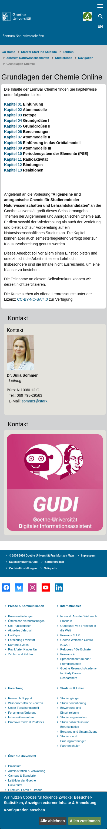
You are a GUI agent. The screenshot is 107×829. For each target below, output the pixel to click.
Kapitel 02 (13, 109)
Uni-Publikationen (19, 625)
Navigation (85, 57)
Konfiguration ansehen (24, 810)
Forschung (16, 688)
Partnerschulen (70, 745)
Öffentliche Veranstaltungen (26, 620)
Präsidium (14, 766)
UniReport (15, 635)
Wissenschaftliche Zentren (25, 703)
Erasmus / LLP (70, 635)
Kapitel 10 (13, 153)
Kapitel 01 (13, 104)
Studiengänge (69, 698)
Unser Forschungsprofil (23, 707)
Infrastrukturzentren (21, 717)
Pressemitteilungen (21, 616)
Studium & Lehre (72, 688)
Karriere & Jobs (18, 644)
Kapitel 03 (13, 115)
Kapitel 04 (13, 120)
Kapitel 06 (13, 131)
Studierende (63, 57)
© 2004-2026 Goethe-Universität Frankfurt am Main (41, 555)
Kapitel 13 (13, 170)
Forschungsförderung (22, 712)
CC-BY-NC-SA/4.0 (32, 299)
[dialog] (53, 810)
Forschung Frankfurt (21, 639)
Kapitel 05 (13, 126)
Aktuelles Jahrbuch (20, 630)
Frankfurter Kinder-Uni (23, 649)
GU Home (8, 51)
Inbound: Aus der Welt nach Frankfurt (78, 619)
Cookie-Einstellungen (23, 568)
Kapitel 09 (13, 148)
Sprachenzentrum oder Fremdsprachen (75, 661)
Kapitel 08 (13, 143)
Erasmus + (67, 654)
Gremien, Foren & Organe (25, 790)
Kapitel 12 (13, 165)
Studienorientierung (73, 703)
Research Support (20, 698)
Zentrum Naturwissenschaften (23, 36)
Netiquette (50, 568)
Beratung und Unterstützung (79, 731)
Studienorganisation (73, 717)
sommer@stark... (36, 401)
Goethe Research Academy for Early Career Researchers (78, 673)
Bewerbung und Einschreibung (70, 710)
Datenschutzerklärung (23, 561)
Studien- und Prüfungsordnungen (73, 739)
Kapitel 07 (13, 137)
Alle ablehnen (52, 821)
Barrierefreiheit (54, 561)
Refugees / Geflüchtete (75, 649)
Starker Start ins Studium (39, 51)
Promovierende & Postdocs (26, 722)
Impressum (88, 555)
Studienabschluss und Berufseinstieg (74, 724)
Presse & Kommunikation (26, 606)
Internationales (70, 606)
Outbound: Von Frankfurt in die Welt (78, 628)
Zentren (68, 51)
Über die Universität (22, 756)
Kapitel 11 (13, 159)
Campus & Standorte (22, 775)
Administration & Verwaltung (26, 771)
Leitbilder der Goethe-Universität (22, 783)
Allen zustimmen (85, 821)
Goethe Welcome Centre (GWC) (76, 642)
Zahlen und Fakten (20, 654)
